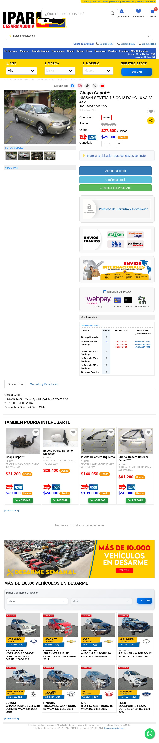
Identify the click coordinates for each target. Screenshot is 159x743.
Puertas (112, 51)
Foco (89, 51)
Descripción (15, 384)
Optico (80, 51)
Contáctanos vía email (114, 728)
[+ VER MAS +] (11, 511)
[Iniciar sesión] (121, 13)
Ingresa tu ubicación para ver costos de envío (116, 155)
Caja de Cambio (40, 51)
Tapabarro (99, 51)
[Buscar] (112, 13)
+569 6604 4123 (142, 341)
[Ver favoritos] (138, 13)
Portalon (124, 51)
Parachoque (58, 51)
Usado (107, 117)
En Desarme (11, 51)
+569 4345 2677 (142, 347)
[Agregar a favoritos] (151, 111)
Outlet (105, 1)
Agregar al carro (115, 170)
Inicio (86, 1)
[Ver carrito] (152, 13)
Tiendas (95, 1)
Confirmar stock (115, 179)
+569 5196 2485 (142, 344)
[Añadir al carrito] (23, 500)
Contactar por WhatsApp (115, 187)
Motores (24, 51)
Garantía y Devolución (122, 1)
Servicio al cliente (145, 1)
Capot (70, 51)
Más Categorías (139, 51)
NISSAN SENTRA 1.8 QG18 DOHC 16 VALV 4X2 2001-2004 (39, 80)
